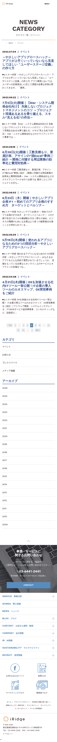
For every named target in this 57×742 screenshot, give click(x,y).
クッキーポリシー (21, 708)
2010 (4, 516)
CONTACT (35, 585)
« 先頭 (10, 325)
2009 (5, 524)
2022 (4, 420)
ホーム (9, 702)
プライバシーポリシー (21, 702)
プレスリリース (9, 362)
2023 (4, 412)
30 (23, 330)
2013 (4, 492)
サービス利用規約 (36, 708)
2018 (4, 452)
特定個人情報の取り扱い (40, 702)
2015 (4, 476)
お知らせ (6, 354)
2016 (4, 468)
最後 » (38, 330)
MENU (47, 4)
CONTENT (17, 625)
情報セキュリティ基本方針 (15, 705)
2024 (4, 404)
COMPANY (13, 633)
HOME (3, 43)
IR (7, 640)
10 (48, 325)
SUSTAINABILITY (21, 647)
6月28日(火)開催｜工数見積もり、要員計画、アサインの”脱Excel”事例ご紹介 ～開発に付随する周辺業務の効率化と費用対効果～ (27, 157)
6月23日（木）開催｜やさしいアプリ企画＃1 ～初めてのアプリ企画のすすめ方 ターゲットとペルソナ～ (27, 201)
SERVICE (12, 596)
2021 (4, 428)
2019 (4, 444)
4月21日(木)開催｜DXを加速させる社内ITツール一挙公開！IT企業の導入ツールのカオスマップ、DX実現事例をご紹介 (28, 287)
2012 (4, 500)
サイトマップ (45, 705)
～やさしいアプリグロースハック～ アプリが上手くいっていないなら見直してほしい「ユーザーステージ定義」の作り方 (28, 62)
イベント (35, 35)
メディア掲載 (8, 370)
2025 (4, 396)
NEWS (11, 43)
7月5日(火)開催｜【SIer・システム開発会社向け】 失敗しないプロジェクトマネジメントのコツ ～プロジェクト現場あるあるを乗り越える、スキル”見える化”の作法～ (28, 110)
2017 (4, 460)
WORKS (11, 603)
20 (18, 330)
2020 (4, 436)
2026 (4, 388)
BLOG (9, 618)
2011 (4, 508)
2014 (4, 484)
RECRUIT (12, 655)
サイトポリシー (32, 705)
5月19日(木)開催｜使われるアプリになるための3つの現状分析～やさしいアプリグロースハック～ (27, 243)
